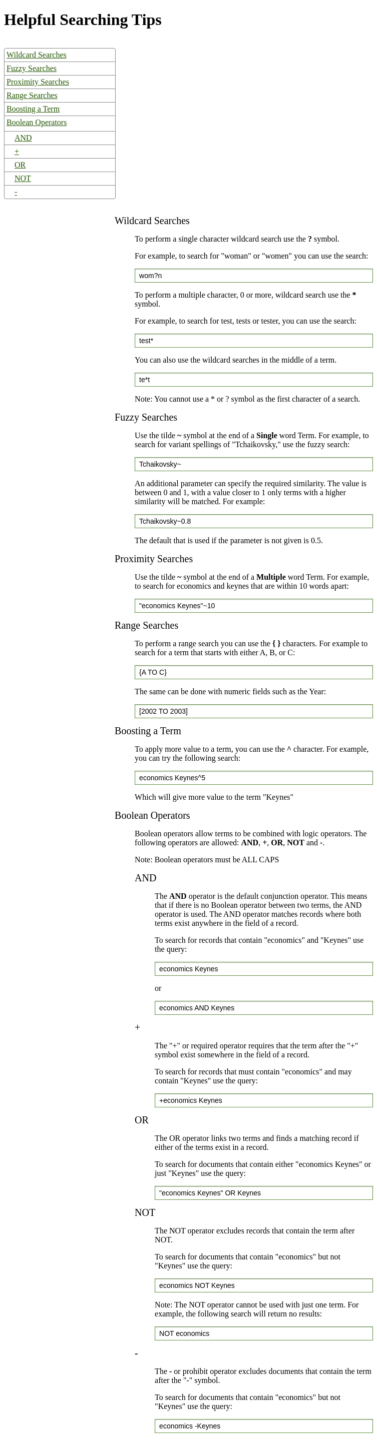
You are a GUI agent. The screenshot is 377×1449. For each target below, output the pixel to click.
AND (23, 138)
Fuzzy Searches (32, 68)
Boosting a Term (33, 109)
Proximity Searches (38, 82)
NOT (23, 178)
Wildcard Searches (37, 55)
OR (20, 165)
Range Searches (32, 95)
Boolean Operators (37, 122)
